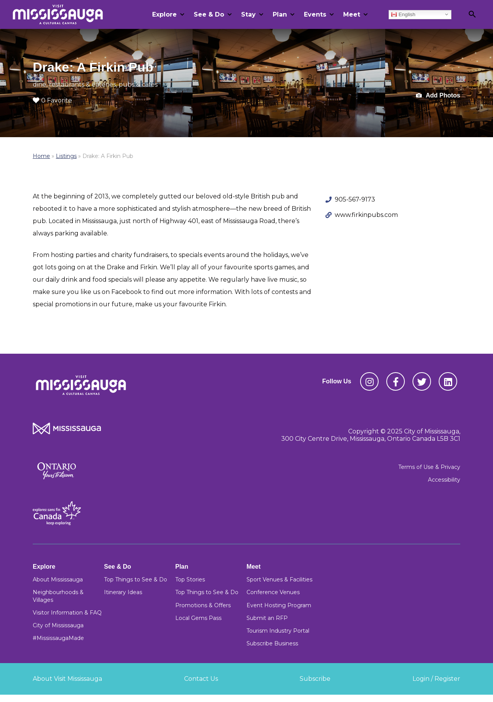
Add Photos (438, 95)
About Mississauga (58, 579)
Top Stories (190, 579)
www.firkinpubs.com (366, 214)
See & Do (209, 14)
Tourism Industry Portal (277, 630)
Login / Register (436, 678)
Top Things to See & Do (135, 579)
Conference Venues (273, 592)
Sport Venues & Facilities (279, 579)
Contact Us (201, 678)
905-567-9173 (355, 199)
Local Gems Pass (198, 618)
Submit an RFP (267, 618)
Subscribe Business (272, 643)
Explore (164, 14)
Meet (351, 14)
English (403, 14)
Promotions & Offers (203, 605)
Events (315, 14)
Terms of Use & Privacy (429, 467)
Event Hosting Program (278, 605)
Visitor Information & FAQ (67, 612)
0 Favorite (52, 100)
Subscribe (315, 678)
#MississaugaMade (58, 638)
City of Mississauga (58, 625)
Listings (66, 156)
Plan (280, 14)
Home (41, 156)
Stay (248, 14)
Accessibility (444, 479)
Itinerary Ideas (123, 592)
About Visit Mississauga (67, 678)
